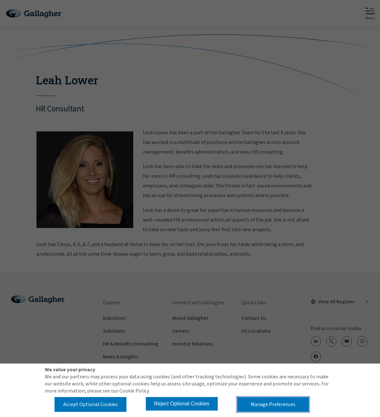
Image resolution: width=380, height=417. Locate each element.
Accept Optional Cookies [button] (90, 404)
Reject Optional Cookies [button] (182, 403)
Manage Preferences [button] (273, 404)
